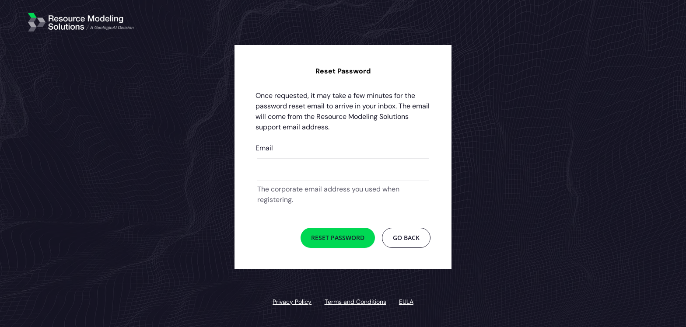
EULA (406, 302)
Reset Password (337, 237)
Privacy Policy (292, 302)
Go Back (406, 237)
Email (264, 148)
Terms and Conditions (355, 302)
